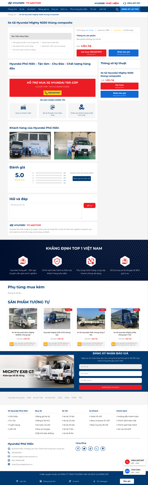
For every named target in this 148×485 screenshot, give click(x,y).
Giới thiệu (13, 416)
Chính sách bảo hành (126, 425)
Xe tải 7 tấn (38, 398)
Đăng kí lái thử (42, 421)
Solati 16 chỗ (95, 416)
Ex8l (29, 398)
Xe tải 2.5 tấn (68, 421)
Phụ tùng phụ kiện (78, 9)
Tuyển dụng (14, 425)
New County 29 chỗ (98, 425)
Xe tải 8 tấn (50, 398)
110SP (74, 398)
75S (80, 398)
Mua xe (54, 9)
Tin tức (93, 9)
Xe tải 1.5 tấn (68, 416)
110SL (60, 398)
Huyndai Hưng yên (16, 398)
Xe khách (31, 9)
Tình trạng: (81, 30)
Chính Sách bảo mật (126, 421)
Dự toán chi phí (42, 425)
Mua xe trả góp (42, 429)
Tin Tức (12, 421)
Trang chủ (12, 9)
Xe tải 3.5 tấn (68, 425)
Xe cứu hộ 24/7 (123, 429)
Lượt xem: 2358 (103, 30)
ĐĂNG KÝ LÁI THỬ (130, 9)
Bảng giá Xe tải (42, 416)
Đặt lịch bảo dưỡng (44, 433)
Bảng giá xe (43, 9)
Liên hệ (102, 9)
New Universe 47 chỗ (99, 421)
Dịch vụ (64, 9)
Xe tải (21, 9)
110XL (67, 398)
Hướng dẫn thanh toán (127, 416)
